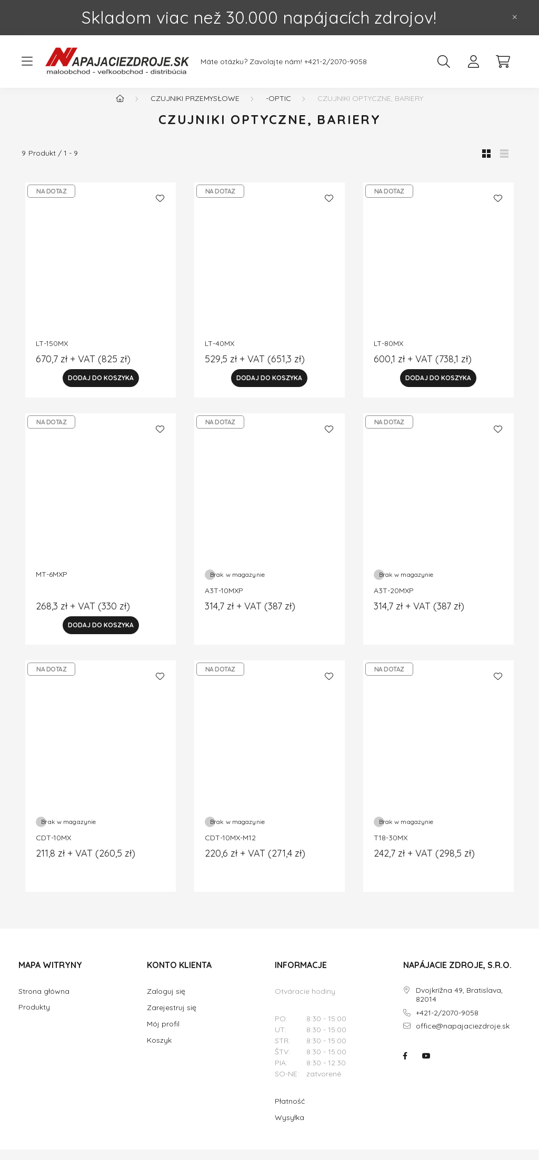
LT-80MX (388, 354)
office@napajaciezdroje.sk (463, 1036)
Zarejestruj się (171, 1018)
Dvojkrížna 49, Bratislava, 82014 (459, 1005)
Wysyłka (289, 1128)
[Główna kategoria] (120, 109)
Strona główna (43, 1002)
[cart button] (502, 61)
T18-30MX (390, 848)
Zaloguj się (166, 1001)
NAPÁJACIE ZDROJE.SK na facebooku (405, 1066)
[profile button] (473, 61)
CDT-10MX (53, 848)
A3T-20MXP (394, 601)
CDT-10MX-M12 (230, 848)
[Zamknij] (515, 17)
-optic (278, 109)
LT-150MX (52, 354)
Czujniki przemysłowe (195, 109)
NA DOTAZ (51, 202)
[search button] (443, 61)
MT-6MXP (51, 584)
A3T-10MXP (224, 601)
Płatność (290, 1111)
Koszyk (159, 1050)
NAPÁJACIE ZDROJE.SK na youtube (426, 1066)
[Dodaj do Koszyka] (100, 389)
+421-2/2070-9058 (335, 61)
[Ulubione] (160, 208)
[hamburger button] (26, 61)
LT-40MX (219, 354)
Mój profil (163, 1034)
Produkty (34, 1017)
